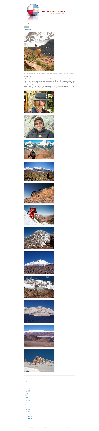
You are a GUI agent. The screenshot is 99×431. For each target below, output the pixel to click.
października (29, 413)
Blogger (69, 427)
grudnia (28, 409)
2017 (27, 402)
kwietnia (29, 418)
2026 (27, 390)
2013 (27, 420)
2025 (27, 391)
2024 (27, 393)
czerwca (28, 414)
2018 (27, 400)
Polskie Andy (27, 29)
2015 (27, 406)
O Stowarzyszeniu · (31, 23)
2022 (27, 397)
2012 (27, 422)
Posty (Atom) (30, 381)
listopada (29, 411)
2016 (27, 404)
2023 (27, 395)
